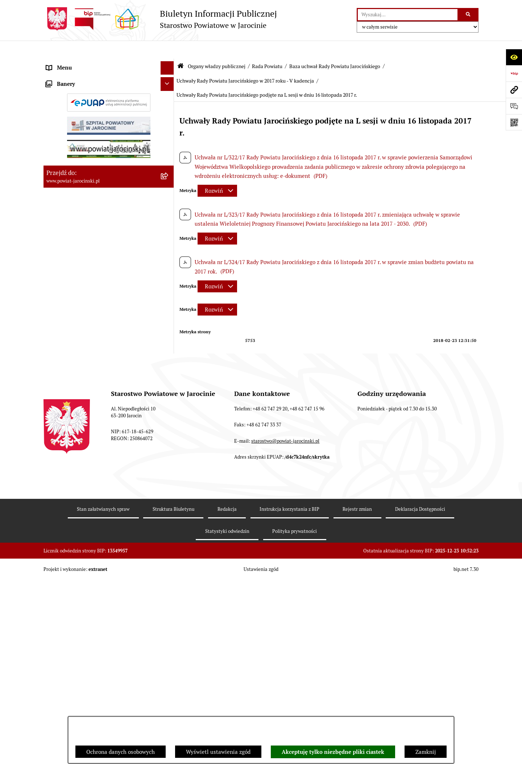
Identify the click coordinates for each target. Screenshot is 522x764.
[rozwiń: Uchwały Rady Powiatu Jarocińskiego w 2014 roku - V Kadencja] (168, 449)
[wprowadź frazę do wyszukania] (408, 15)
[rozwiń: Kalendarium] (168, 264)
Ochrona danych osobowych (120, 751)
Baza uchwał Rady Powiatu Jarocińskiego (334, 48)
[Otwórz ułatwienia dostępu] (514, 57)
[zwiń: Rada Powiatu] (168, 81)
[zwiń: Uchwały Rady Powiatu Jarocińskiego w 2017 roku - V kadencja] (168, 528)
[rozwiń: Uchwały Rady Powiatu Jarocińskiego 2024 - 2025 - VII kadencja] (168, 396)
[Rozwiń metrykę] (217, 173)
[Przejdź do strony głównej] (160, 19)
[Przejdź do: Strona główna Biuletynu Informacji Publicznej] (180, 48)
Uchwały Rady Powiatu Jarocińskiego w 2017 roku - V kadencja (245, 62)
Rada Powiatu (267, 48)
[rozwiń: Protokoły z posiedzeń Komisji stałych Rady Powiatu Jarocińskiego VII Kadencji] (168, 309)
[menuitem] (109, 82)
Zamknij (425, 751)
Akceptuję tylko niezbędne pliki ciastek (333, 752)
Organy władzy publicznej (216, 48)
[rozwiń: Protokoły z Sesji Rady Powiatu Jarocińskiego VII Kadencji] (168, 282)
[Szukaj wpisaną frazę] (468, 15)
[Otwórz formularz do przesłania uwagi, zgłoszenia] (514, 106)
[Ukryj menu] (167, 50)
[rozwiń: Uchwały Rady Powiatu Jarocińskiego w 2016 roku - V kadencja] (168, 502)
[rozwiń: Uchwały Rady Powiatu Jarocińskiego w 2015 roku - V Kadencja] (168, 475)
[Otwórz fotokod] (514, 122)
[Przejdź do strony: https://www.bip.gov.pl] (514, 73)
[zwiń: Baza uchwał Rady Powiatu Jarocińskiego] (168, 370)
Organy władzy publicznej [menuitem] (78, 63)
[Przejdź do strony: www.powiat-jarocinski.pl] (514, 90)
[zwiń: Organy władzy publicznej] (168, 63)
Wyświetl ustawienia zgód (218, 751)
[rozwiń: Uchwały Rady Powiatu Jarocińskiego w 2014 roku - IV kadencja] (168, 422)
